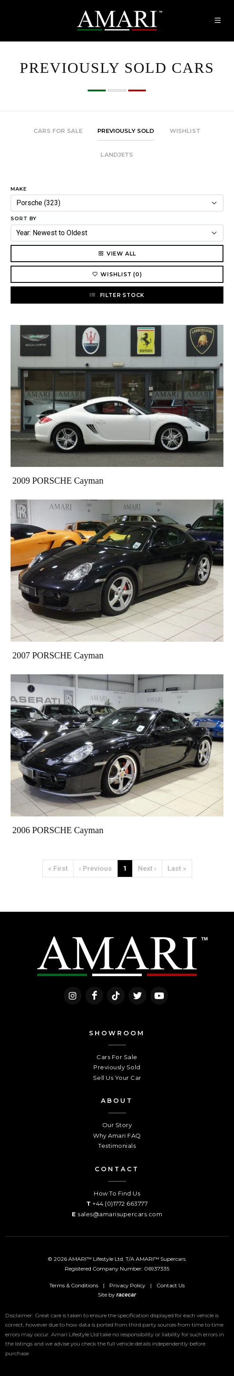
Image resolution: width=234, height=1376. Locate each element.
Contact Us (170, 1285)
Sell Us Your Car (117, 1077)
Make (19, 189)
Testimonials (117, 1145)
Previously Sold (117, 1067)
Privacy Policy (127, 1285)
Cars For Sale (117, 1056)
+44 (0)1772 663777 (120, 1203)
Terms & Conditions (73, 1285)
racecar (126, 1295)
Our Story (117, 1124)
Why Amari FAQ (117, 1135)
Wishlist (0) (117, 274)
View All (117, 253)
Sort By (24, 218)
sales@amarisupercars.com (120, 1214)
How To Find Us (117, 1193)
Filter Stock (117, 294)
